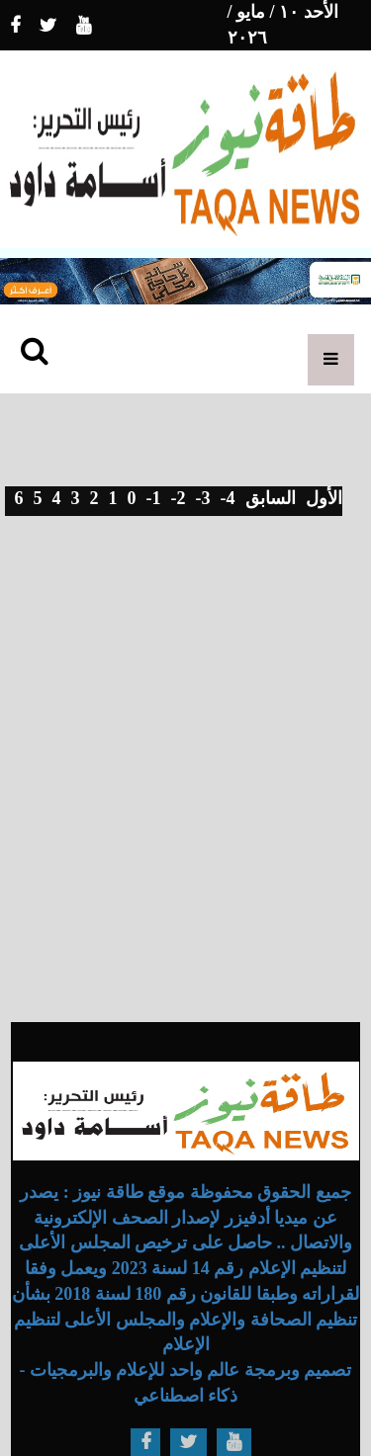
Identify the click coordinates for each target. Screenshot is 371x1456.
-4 (228, 498)
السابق (270, 498)
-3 (203, 498)
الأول (324, 498)
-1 (153, 498)
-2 (178, 498)
